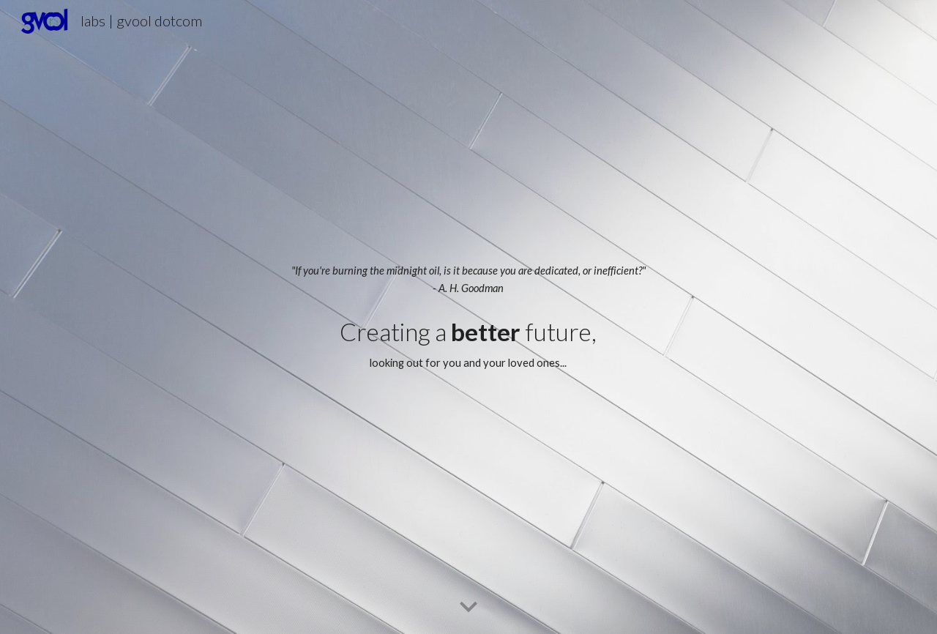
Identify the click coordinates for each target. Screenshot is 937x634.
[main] (468, 280)
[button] (468, 607)
